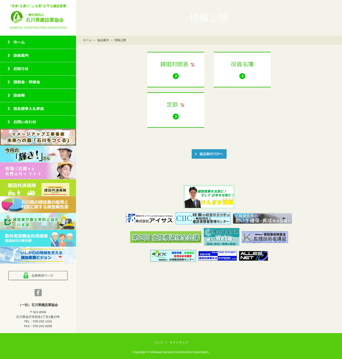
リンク (158, 342)
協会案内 (103, 40)
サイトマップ (179, 342)
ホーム (87, 40)
